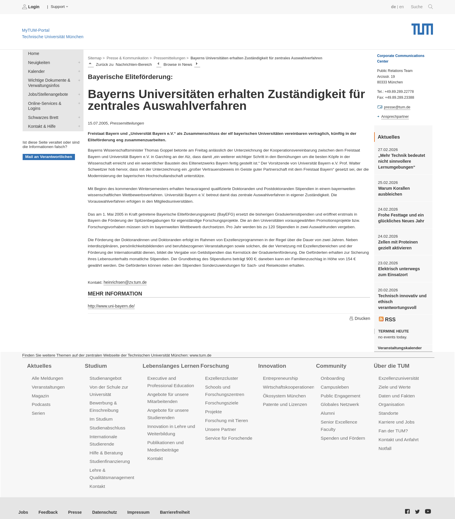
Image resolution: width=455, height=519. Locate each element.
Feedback (47, 504)
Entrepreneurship (280, 374)
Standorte (388, 408)
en (402, 6)
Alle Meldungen (47, 374)
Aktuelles (39, 362)
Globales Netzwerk (339, 399)
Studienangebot (105, 374)
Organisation (391, 399)
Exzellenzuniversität (398, 374)
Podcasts (41, 399)
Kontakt (97, 478)
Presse (73, 504)
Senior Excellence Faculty (346, 416)
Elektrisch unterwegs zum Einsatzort (402, 269)
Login (31, 6)
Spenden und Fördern (342, 424)
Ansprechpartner (394, 116)
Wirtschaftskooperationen (287, 382)
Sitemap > (96, 58)
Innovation (271, 362)
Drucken (359, 317)
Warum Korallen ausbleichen (393, 190)
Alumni (327, 408)
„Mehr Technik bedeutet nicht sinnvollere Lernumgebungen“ (400, 161)
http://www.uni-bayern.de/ (110, 305)
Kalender (78, 70)
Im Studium (101, 413)
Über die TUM (391, 362)
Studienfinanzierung (109, 454)
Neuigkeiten (78, 61)
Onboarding (332, 374)
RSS (387, 315)
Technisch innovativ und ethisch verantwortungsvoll (401, 298)
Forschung (214, 362)
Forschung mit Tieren (225, 414)
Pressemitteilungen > (168, 58)
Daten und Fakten (396, 391)
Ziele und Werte (394, 382)
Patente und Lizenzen (284, 399)
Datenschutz (101, 504)
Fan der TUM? (393, 424)
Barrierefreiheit (169, 504)
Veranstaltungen (47, 382)
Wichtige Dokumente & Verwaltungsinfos (78, 79)
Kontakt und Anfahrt (398, 433)
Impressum (134, 504)
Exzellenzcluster (221, 374)
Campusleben (334, 382)
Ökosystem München (283, 391)
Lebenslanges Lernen (170, 362)
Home (33, 53)
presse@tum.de (396, 107)
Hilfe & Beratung (106, 446)
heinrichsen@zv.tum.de (124, 281)
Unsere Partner (220, 423)
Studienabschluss (107, 421)
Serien (38, 408)
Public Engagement (340, 391)
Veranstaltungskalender (399, 344)
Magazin (40, 391)
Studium (95, 362)
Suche (422, 6)
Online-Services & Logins (78, 101)
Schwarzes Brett (78, 109)
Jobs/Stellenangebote (78, 92)
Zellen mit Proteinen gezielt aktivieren (397, 243)
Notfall (385, 441)
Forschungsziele (221, 398)
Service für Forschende (228, 431)
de (394, 6)
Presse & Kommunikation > (128, 58)
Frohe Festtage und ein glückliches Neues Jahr (400, 216)
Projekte (213, 406)
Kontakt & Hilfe (78, 118)
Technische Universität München (422, 26)
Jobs (23, 504)
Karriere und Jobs (396, 416)
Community (330, 362)
